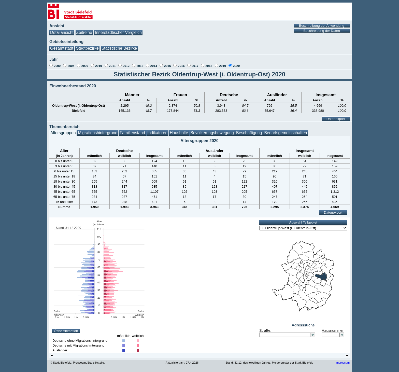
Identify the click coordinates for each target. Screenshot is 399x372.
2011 (112, 66)
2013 (139, 66)
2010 (98, 66)
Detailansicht (62, 32)
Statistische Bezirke (119, 48)
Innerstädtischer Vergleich (118, 32)
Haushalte (179, 133)
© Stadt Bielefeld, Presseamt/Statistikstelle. (77, 362)
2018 (208, 66)
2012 (126, 66)
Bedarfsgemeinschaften (285, 133)
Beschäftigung (249, 133)
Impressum (343, 362)
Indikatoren (157, 133)
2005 (71, 66)
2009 (84, 66)
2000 (57, 66)
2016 (181, 66)
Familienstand (132, 133)
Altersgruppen (63, 133)
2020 (236, 66)
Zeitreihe (84, 32)
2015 (167, 66)
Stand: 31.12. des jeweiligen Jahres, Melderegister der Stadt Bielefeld (269, 362)
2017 (195, 66)
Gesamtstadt (61, 48)
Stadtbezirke (87, 48)
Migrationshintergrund (98, 133)
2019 (222, 66)
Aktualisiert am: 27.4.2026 (182, 362)
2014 (153, 66)
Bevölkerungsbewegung (212, 133)
